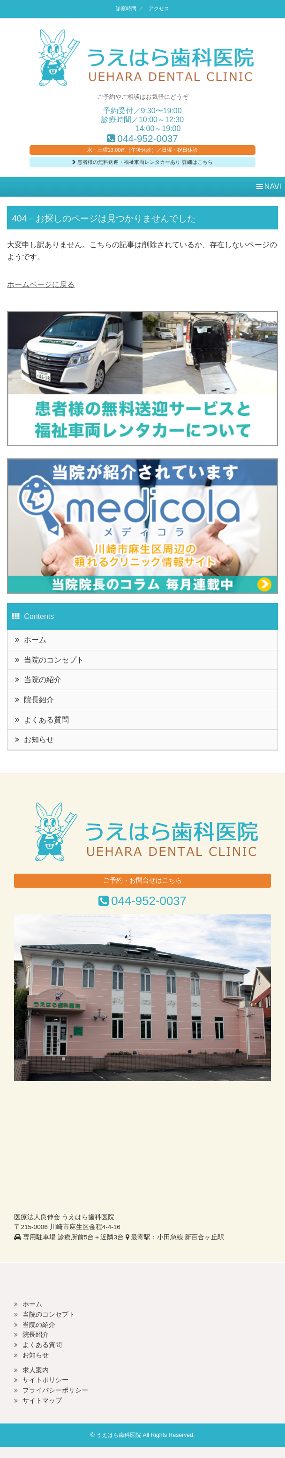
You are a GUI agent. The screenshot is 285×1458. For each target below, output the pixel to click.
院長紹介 (39, 700)
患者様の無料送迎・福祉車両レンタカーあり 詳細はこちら (142, 162)
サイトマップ (42, 1400)
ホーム (35, 640)
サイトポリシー (45, 1380)
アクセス (159, 8)
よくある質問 (46, 720)
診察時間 (126, 8)
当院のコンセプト (54, 660)
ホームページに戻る (41, 284)
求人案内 (35, 1370)
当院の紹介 (42, 680)
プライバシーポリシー (55, 1390)
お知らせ (39, 740)
